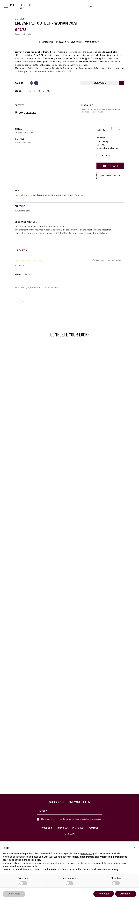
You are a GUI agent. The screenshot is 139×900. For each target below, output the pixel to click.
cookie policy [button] (34, 860)
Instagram (62, 827)
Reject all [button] (104, 893)
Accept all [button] (125, 893)
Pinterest (78, 827)
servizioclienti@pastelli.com (95, 232)
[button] (134, 847)
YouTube (93, 827)
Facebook (46, 827)
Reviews (22, 250)
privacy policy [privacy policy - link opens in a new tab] (87, 853)
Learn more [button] (14, 893)
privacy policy (71, 818)
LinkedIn (70, 833)
